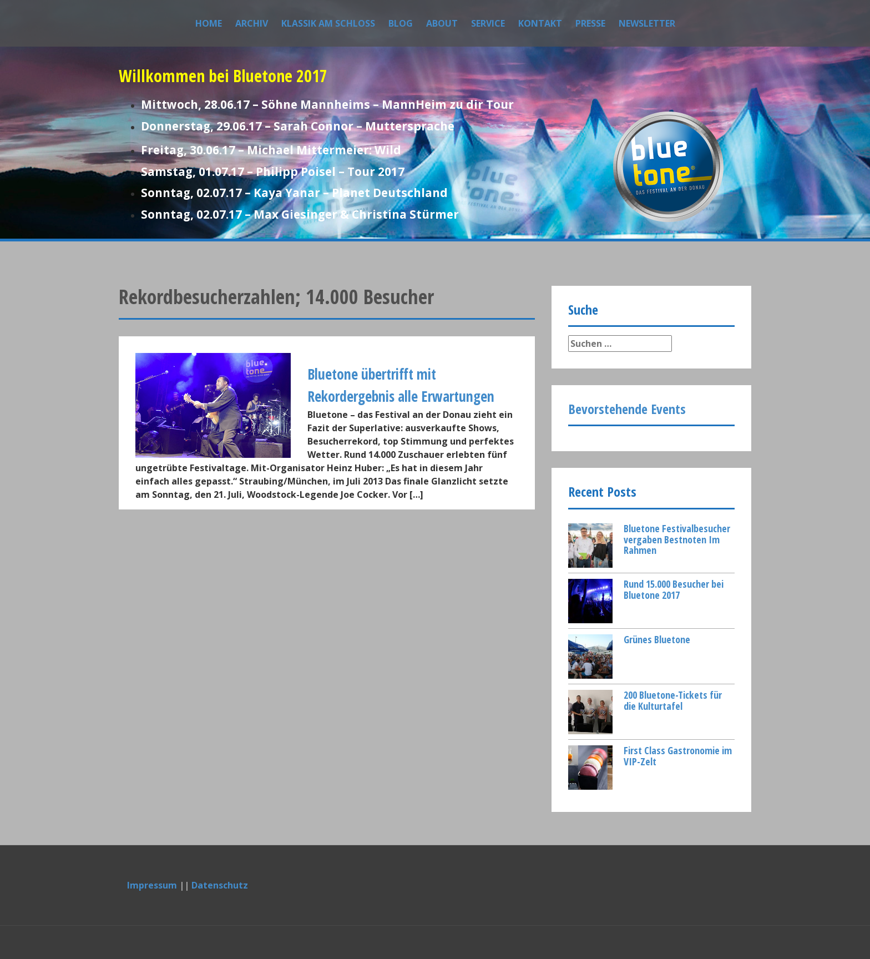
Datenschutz (219, 885)
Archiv (251, 23)
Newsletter (647, 23)
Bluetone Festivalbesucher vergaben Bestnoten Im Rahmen (677, 539)
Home (208, 23)
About (442, 23)
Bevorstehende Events (627, 409)
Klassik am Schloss (328, 23)
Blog (400, 23)
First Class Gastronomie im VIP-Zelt (678, 756)
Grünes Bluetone (657, 639)
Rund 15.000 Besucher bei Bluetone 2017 (674, 589)
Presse (590, 23)
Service (488, 23)
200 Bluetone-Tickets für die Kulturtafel (673, 700)
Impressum (152, 885)
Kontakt (540, 23)
